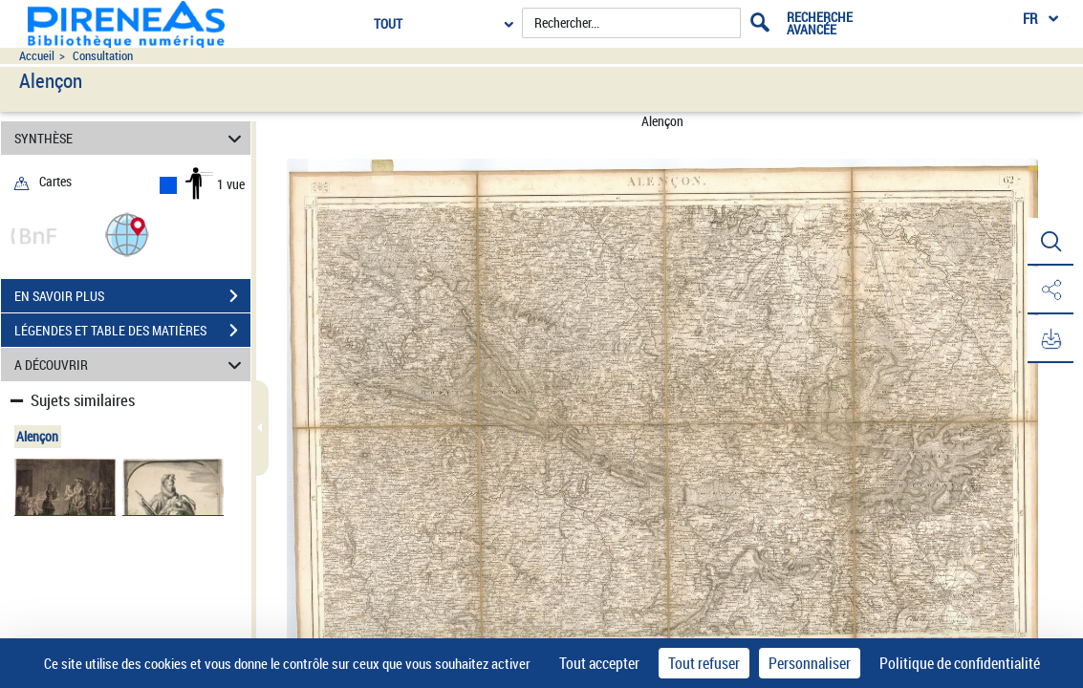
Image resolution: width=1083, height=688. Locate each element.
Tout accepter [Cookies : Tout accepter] (599, 663)
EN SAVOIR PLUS (132, 296)
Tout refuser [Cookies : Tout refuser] (704, 663)
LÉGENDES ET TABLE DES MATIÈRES (132, 330)
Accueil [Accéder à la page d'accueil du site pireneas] (36, 56)
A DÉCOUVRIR (131, 364)
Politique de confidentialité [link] (959, 663)
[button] (127, 234)
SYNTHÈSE (131, 138)
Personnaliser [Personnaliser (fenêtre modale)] (810, 663)
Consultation (103, 56)
